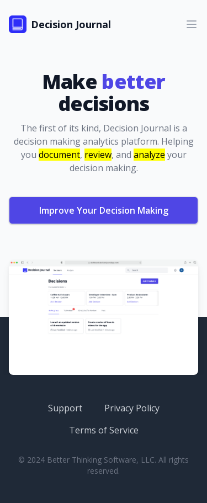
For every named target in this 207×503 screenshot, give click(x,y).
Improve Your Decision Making (103, 210)
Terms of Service (104, 430)
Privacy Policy (132, 408)
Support (65, 408)
